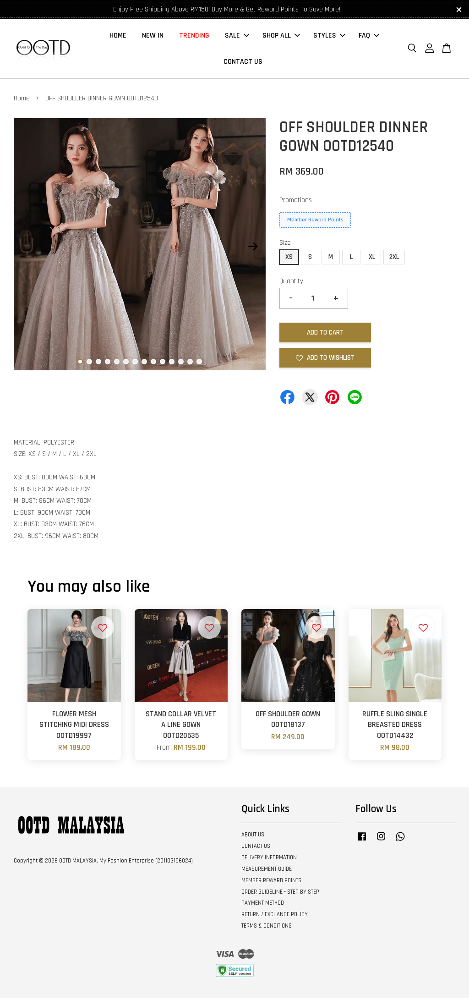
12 (181, 364)
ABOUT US (252, 837)
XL (372, 258)
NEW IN (153, 37)
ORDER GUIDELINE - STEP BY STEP (280, 893)
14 (199, 364)
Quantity (291, 283)
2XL (394, 258)
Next (253, 248)
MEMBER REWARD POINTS (271, 882)
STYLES (329, 37)
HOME (117, 37)
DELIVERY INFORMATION (269, 859)
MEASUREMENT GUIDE (266, 870)
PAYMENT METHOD (262, 905)
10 (162, 364)
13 (190, 364)
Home (22, 100)
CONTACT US (243, 63)
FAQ (369, 37)
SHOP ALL (281, 37)
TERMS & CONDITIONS (266, 928)
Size (285, 245)
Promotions (295, 202)
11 (172, 364)
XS (289, 258)
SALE (237, 37)
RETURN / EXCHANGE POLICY (274, 916)
